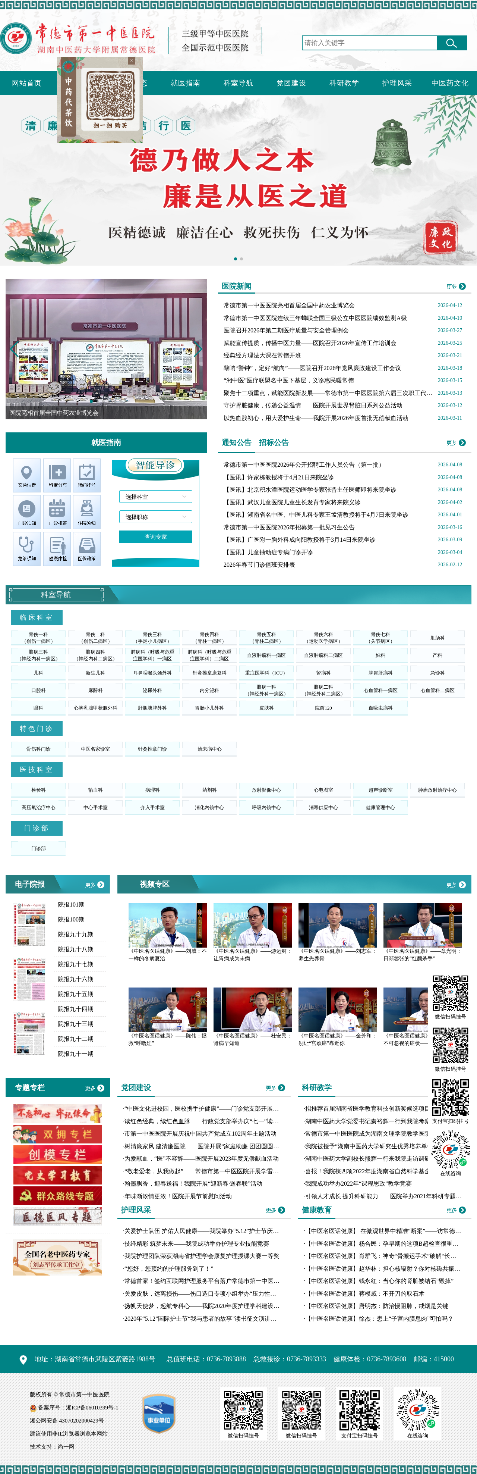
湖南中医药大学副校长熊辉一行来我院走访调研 (367, 1158)
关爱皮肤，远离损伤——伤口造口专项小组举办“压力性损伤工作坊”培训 (219, 1293)
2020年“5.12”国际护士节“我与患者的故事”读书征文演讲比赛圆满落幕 (215, 1318)
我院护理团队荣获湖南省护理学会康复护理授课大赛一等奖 (201, 1256)
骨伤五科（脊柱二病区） (267, 638)
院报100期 (71, 919)
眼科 (38, 708)
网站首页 (27, 83)
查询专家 (156, 536)
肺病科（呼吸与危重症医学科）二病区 (209, 655)
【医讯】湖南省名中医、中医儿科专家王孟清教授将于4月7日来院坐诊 (316, 514)
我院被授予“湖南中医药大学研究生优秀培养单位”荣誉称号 (382, 1146)
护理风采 (397, 83)
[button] (198, 349)
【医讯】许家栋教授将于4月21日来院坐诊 (279, 477)
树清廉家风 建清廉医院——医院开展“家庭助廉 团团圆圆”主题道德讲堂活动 (223, 1146)
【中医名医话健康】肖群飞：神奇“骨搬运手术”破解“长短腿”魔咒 (391, 1256)
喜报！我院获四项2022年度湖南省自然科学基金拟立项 (376, 1171)
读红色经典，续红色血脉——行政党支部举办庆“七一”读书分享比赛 (213, 1121)
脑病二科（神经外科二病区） (323, 690)
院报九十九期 (76, 934)
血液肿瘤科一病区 (266, 655)
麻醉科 (95, 690)
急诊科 (437, 673)
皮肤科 (266, 708)
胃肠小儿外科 (209, 708)
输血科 (95, 790)
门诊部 (38, 848)
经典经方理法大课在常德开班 (262, 355)
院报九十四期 (76, 1009)
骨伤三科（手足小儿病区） (152, 638)
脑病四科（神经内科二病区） (95, 655)
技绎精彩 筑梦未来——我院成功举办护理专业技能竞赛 (196, 1243)
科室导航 (238, 83)
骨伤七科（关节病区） (380, 638)
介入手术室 (152, 807)
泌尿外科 (152, 690)
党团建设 (291, 83)
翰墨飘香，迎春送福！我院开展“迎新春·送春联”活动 (193, 1183)
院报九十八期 (76, 949)
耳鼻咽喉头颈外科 (152, 673)
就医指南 (185, 83)
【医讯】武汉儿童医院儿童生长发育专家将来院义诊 (292, 502)
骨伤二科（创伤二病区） (96, 638)
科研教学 (344, 83)
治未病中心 (210, 749)
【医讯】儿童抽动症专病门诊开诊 (268, 552)
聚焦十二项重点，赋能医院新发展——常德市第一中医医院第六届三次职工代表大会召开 (340, 393)
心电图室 (323, 790)
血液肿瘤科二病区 (323, 655)
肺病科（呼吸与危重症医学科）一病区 (152, 655)
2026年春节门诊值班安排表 (259, 564)
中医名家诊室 (95, 749)
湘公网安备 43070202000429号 (67, 1421)
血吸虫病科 (381, 708)
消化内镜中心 (209, 807)
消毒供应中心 (323, 807)
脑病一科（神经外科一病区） (266, 690)
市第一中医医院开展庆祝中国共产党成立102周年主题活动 (200, 1133)
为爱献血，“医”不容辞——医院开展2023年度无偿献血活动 (201, 1158)
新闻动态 (133, 83)
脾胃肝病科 (381, 673)
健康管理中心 (380, 807)
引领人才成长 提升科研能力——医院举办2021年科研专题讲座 (386, 1196)
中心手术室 (95, 807)
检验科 (38, 790)
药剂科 (209, 790)
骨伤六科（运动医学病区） (323, 638)
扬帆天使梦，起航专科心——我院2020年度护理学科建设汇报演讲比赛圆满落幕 (228, 1306)
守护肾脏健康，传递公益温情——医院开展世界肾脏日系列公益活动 (313, 405)
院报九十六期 (76, 979)
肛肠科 (437, 638)
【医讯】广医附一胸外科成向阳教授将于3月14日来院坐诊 (300, 539)
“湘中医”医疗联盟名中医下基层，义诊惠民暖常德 (289, 380)
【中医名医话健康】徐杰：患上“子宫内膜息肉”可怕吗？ (379, 1318)
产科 (437, 655)
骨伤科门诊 (38, 749)
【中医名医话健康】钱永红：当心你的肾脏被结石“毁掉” (379, 1281)
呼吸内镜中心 (266, 807)
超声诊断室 (381, 790)
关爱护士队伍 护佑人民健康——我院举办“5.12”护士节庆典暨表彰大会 (216, 1231)
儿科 (38, 673)
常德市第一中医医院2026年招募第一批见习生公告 (289, 527)
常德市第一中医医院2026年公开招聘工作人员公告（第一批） (304, 464)
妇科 (380, 655)
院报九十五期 (76, 994)
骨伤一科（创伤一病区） (39, 638)
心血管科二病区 (438, 690)
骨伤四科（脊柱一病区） (210, 638)
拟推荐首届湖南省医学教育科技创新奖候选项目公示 (373, 1108)
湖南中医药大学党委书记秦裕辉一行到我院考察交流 (373, 1121)
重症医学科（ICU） (266, 673)
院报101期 (71, 904)
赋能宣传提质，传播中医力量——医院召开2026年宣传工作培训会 (310, 343)
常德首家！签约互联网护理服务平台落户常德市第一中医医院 (204, 1281)
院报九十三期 (76, 1024)
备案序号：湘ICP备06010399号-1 (78, 1408)
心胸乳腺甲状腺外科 (95, 708)
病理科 (152, 790)
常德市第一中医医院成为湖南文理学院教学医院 (367, 1133)
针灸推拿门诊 (152, 749)
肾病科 (323, 673)
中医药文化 (450, 83)
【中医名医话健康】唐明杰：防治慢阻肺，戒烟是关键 (376, 1306)
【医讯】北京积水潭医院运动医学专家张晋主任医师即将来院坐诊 (310, 489)
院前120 (323, 708)
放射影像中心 (266, 790)
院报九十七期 (76, 964)
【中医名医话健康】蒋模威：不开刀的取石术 (364, 1293)
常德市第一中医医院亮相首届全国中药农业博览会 (289, 305)
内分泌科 (209, 690)
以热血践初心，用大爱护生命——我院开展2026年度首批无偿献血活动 (316, 418)
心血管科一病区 (381, 690)
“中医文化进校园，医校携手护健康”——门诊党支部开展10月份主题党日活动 (225, 1108)
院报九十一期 (76, 1054)
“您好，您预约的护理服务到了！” (168, 1268)
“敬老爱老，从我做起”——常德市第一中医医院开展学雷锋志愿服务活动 (219, 1171)
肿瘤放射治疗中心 (437, 790)
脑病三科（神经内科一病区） (38, 655)
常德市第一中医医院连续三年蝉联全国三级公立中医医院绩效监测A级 (315, 318)
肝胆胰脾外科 (152, 708)
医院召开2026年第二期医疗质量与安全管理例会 (286, 330)
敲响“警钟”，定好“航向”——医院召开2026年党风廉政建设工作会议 (312, 368)
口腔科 (38, 690)
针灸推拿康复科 (210, 673)
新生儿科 (95, 673)
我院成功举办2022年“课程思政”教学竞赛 (358, 1183)
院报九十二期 (76, 1039)
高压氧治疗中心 (39, 807)
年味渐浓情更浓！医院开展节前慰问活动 (178, 1196)
